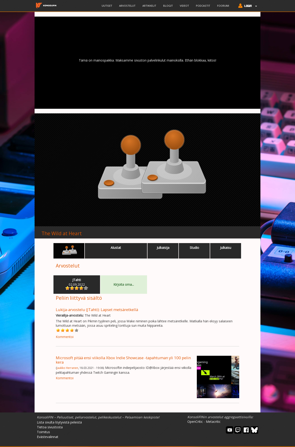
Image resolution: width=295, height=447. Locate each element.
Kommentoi (65, 337)
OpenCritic (195, 421)
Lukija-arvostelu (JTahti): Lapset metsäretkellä (97, 309)
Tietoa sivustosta (50, 427)
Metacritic (213, 421)
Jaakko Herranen (67, 368)
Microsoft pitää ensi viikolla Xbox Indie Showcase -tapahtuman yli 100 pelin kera (123, 360)
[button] (246, 6)
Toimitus (43, 432)
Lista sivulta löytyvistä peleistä (59, 422)
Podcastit (203, 5)
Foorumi (223, 5)
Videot (184, 5)
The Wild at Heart (61, 233)
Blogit (168, 5)
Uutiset (107, 5)
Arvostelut (127, 5)
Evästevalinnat (47, 437)
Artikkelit (149, 5)
